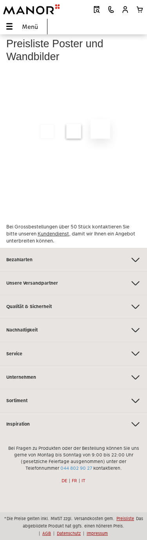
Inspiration (73, 424)
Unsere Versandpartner (73, 283)
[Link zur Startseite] (31, 9)
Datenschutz (69, 533)
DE (64, 481)
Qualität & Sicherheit (73, 306)
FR (74, 481)
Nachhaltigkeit (73, 330)
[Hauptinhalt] (73, 141)
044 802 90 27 (76, 468)
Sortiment (73, 401)
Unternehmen (73, 377)
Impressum (97, 533)
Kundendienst (53, 233)
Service (73, 353)
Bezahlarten (73, 260)
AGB (46, 533)
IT (83, 481)
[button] (125, 9)
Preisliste (125, 518)
